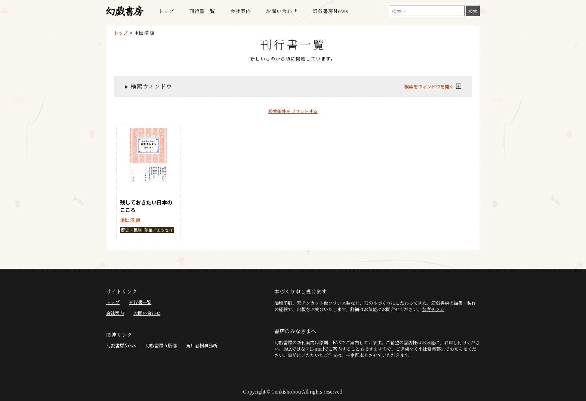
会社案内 (240, 11)
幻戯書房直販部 (161, 345)
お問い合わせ (281, 11)
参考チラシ (433, 309)
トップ (166, 11)
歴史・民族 (131, 230)
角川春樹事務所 (202, 345)
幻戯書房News (330, 11)
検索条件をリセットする (293, 111)
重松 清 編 (144, 32)
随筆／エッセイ (158, 230)
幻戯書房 (125, 11)
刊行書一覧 (202, 11)
